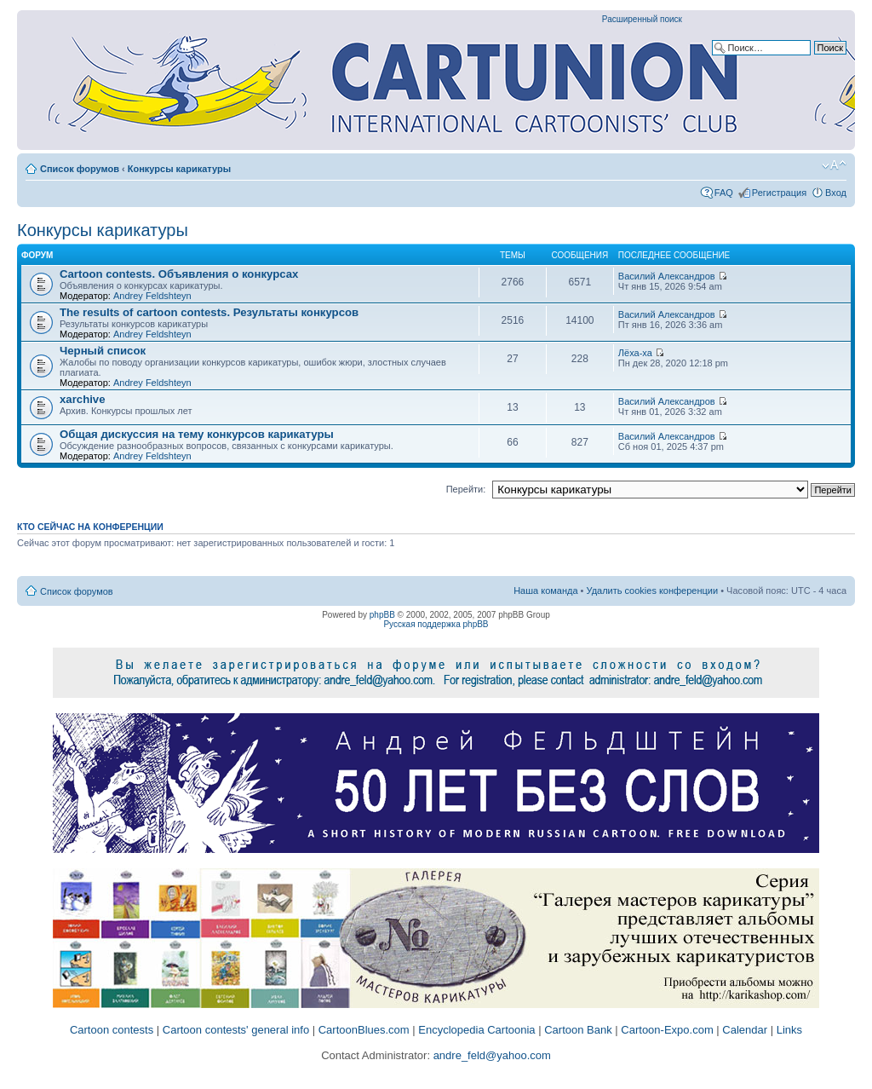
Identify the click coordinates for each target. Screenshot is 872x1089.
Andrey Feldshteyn (152, 296)
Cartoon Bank (578, 1029)
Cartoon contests (111, 1029)
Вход (835, 192)
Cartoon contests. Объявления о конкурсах (179, 274)
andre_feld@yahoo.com (490, 1055)
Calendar (744, 1029)
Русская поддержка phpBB (435, 624)
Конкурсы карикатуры (179, 169)
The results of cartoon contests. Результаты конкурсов (209, 312)
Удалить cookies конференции (653, 590)
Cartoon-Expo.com (667, 1029)
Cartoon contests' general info (236, 1029)
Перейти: (466, 489)
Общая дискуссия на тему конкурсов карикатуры (197, 434)
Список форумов (79, 169)
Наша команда (545, 590)
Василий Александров (666, 276)
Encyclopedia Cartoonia (476, 1029)
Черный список (103, 350)
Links (789, 1029)
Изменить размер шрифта (834, 165)
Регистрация (779, 192)
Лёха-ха (635, 353)
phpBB (382, 614)
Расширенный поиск (642, 19)
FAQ (723, 192)
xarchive (83, 399)
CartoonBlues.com (364, 1029)
